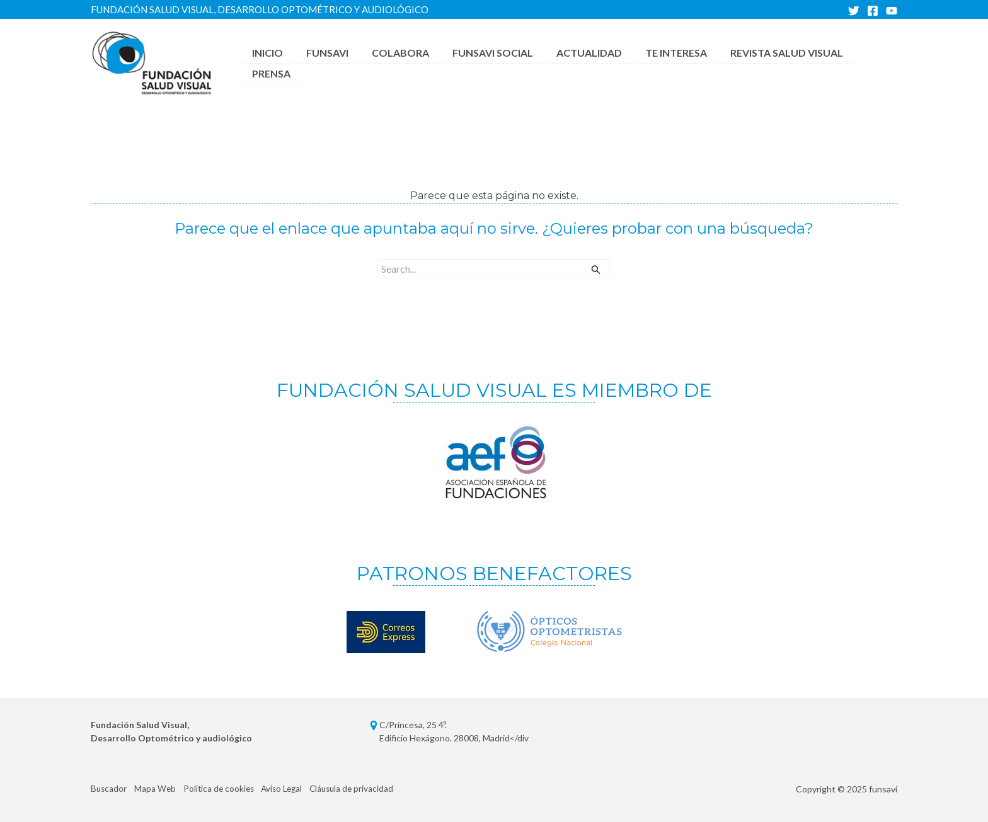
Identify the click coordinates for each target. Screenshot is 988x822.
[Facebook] (872, 10)
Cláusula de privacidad (366, 789)
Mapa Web (158, 789)
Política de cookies (224, 789)
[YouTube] (891, 10)
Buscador (109, 789)
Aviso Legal (292, 789)
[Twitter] (853, 10)
